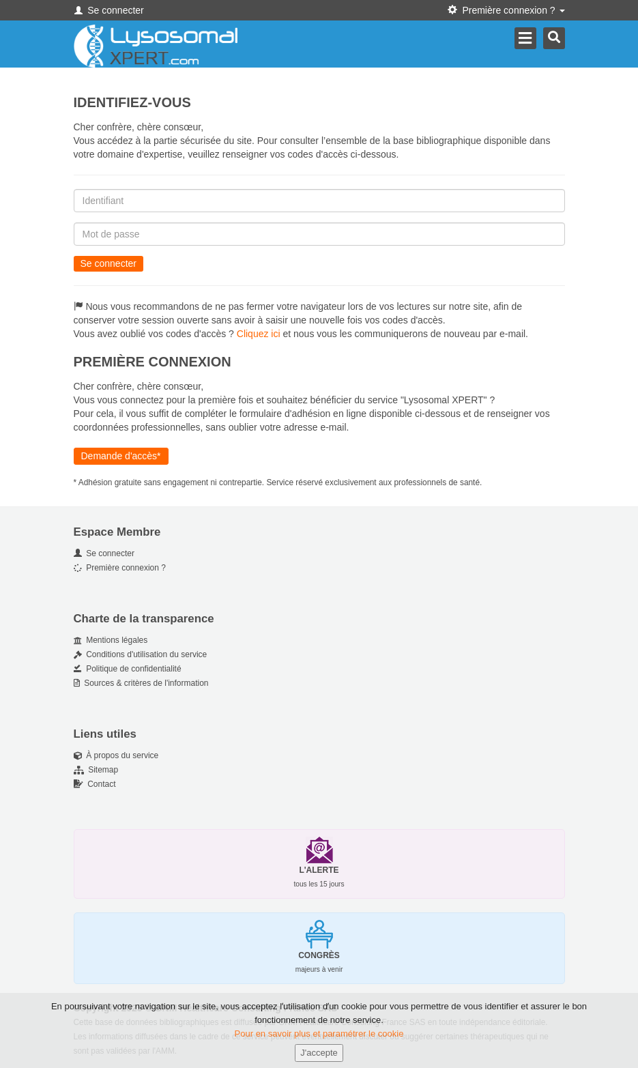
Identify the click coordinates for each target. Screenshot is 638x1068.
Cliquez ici (258, 333)
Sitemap (96, 770)
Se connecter (109, 10)
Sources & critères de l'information (141, 683)
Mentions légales (111, 640)
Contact (95, 784)
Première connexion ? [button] (506, 10)
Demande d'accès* (121, 455)
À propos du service (116, 755)
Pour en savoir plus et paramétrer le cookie (319, 1042)
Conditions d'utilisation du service (140, 654)
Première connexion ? (120, 568)
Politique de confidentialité (128, 669)
